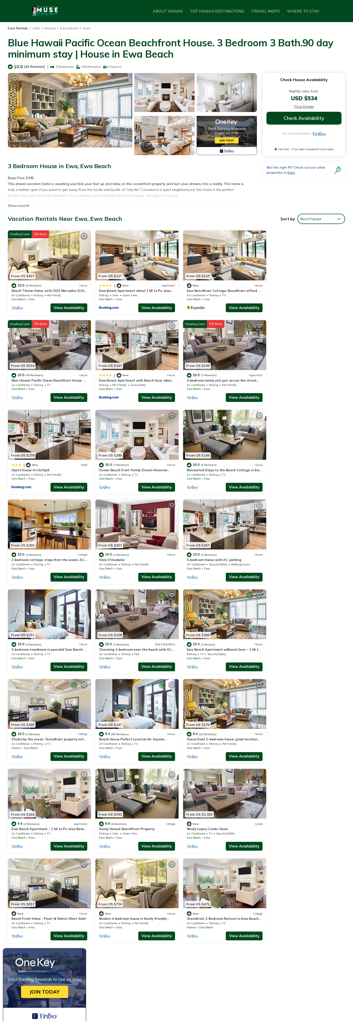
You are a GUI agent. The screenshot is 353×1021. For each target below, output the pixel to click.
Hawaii (50, 28)
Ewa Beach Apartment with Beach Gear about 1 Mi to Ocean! (232, 939)
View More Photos (28, 141)
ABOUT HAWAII (168, 11)
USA (36, 28)
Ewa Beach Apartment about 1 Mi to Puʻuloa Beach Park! (229, 916)
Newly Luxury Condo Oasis (32, 731)
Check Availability (304, 118)
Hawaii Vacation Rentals (34, 916)
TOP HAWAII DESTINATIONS (217, 11)
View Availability (67, 306)
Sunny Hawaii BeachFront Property (296, 643)
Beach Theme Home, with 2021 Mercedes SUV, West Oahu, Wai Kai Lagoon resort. (249, 908)
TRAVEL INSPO (265, 11)
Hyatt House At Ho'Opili (201, 378)
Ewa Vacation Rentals (32, 908)
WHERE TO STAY (303, 11)
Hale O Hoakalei (195, 466)
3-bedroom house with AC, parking (295, 466)
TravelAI (102, 992)
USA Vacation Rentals (32, 923)
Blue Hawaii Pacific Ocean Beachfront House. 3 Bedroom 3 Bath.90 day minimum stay (252, 931)
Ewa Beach (69, 28)
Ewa (86, 28)
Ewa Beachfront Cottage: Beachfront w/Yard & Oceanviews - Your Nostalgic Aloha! (250, 923)
